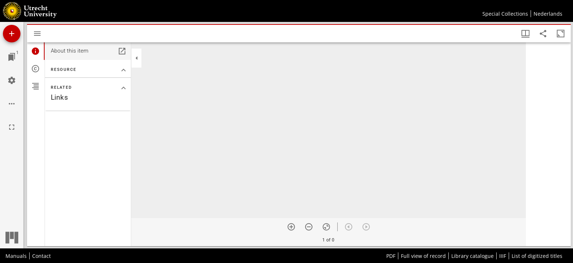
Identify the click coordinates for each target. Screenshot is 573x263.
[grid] (548, 144)
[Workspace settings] (11, 80)
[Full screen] (11, 127)
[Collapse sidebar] (136, 58)
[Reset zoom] (326, 227)
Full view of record (423, 255)
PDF (390, 255)
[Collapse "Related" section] (123, 88)
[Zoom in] (291, 227)
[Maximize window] (560, 33)
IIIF (502, 255)
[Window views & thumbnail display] (525, 33)
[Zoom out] (309, 227)
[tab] (36, 51)
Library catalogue (472, 255)
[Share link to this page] (543, 33)
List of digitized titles (537, 255)
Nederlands (548, 13)
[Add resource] (11, 33)
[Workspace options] (11, 104)
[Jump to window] (11, 57)
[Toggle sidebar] (37, 33)
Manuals (16, 255)
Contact (41, 255)
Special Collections (505, 13)
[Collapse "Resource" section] (123, 70)
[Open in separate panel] (122, 51)
